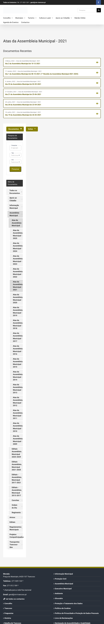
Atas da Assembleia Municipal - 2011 (18, 414)
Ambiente (59, 593)
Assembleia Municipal (14, 214)
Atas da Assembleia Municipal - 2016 (18, 350)
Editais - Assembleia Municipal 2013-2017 (16, 491)
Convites (15, 500)
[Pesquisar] (99, 10)
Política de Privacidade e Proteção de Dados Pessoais (77, 613)
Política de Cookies (63, 608)
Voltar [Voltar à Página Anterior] (30, 129)
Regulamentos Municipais (15, 528)
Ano (12, 160)
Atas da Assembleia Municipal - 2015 (18, 363)
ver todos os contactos (14, 599)
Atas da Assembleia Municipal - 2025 (18, 234)
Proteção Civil (60, 579)
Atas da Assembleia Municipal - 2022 (18, 273)
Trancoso (8, 608)
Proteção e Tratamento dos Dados (69, 603)
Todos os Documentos (14, 191)
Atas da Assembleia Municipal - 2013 (18, 389)
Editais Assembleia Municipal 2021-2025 (16, 466)
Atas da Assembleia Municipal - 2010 (18, 427)
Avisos (12, 517)
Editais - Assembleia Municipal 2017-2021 (16, 479)
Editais (12, 522)
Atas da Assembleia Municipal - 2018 (18, 324)
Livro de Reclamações (64, 618)
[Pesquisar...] (87, 10)
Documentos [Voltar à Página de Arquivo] (13, 129)
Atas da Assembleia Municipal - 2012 (18, 401)
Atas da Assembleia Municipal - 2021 (18, 286)
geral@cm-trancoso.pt (38, 2)
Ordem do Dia (14, 506)
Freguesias (8, 613)
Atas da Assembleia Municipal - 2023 (18, 260)
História (7, 618)
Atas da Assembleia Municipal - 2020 (18, 299)
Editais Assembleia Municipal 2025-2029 (16, 453)
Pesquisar (14, 145)
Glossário (59, 598)
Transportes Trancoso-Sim (14, 544)
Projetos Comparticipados (16, 535)
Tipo (12, 153)
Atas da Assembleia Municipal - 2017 (18, 337)
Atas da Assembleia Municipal (16, 223)
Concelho (8, 603)
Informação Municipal (14, 206)
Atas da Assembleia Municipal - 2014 (18, 376)
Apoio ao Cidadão (13, 199)
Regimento (16, 512)
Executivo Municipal (63, 589)
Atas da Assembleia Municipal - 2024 (18, 247)
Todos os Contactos (9, 2)
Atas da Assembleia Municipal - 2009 (18, 440)
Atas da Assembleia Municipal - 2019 (18, 311)
